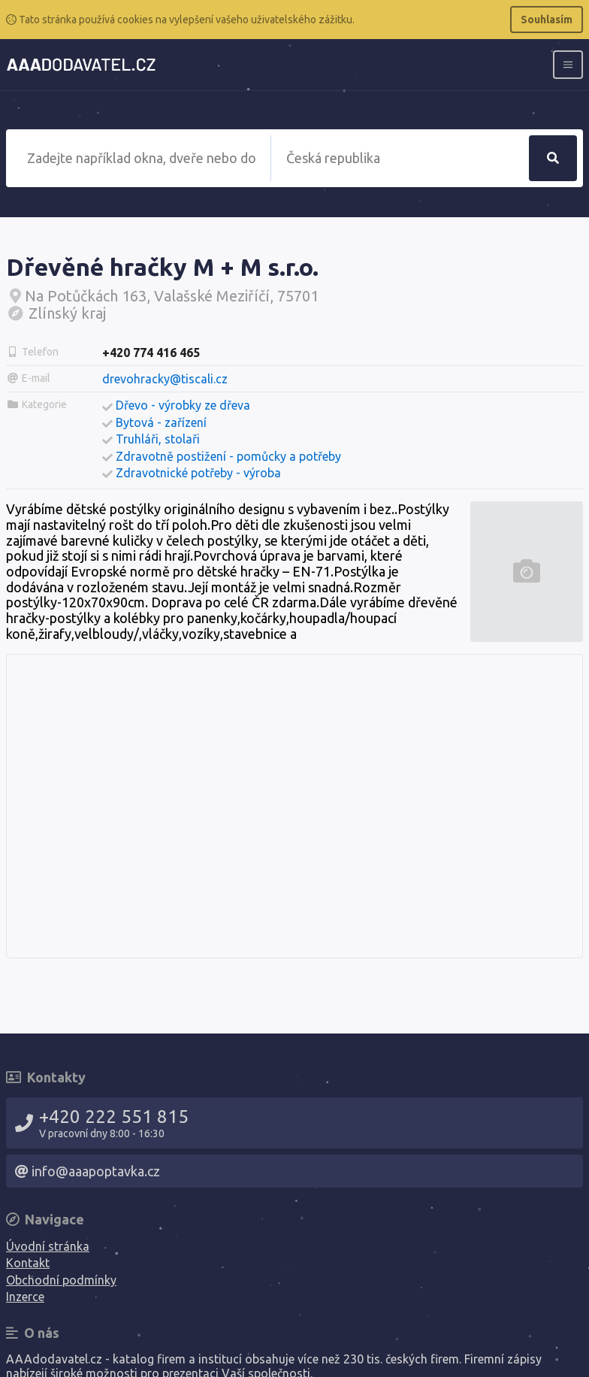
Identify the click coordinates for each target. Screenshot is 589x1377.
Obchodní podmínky (61, 1280)
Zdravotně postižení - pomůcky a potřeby (228, 456)
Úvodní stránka (47, 1246)
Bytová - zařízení (161, 422)
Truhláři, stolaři (158, 439)
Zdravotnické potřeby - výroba (198, 473)
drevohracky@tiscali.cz (165, 379)
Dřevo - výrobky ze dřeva (183, 405)
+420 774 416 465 (151, 352)
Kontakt (28, 1263)
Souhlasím (546, 20)
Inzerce (25, 1296)
